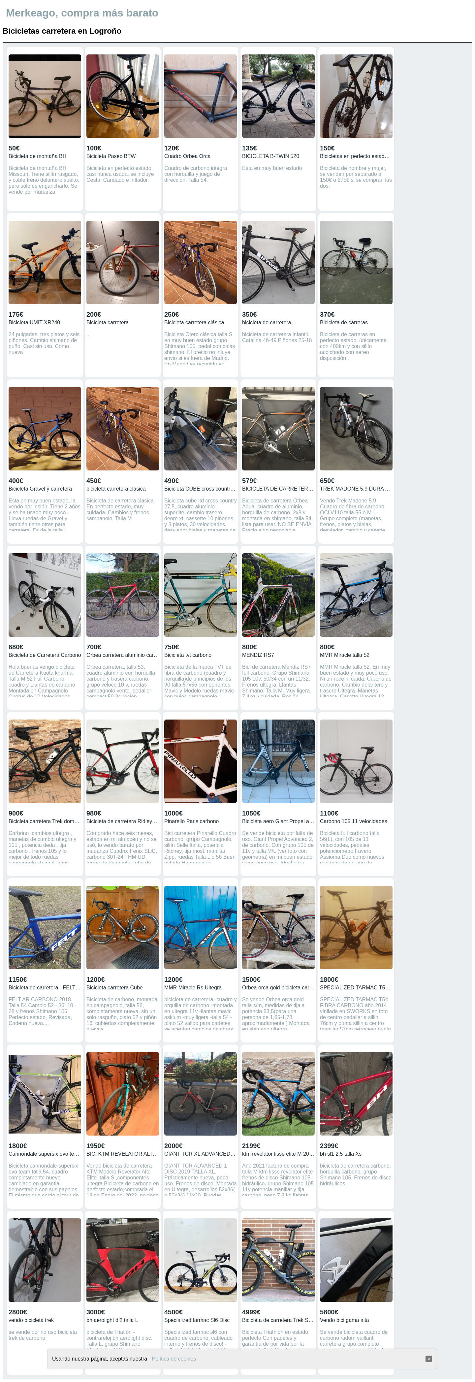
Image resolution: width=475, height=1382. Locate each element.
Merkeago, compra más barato (82, 13)
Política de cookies (174, 1359)
